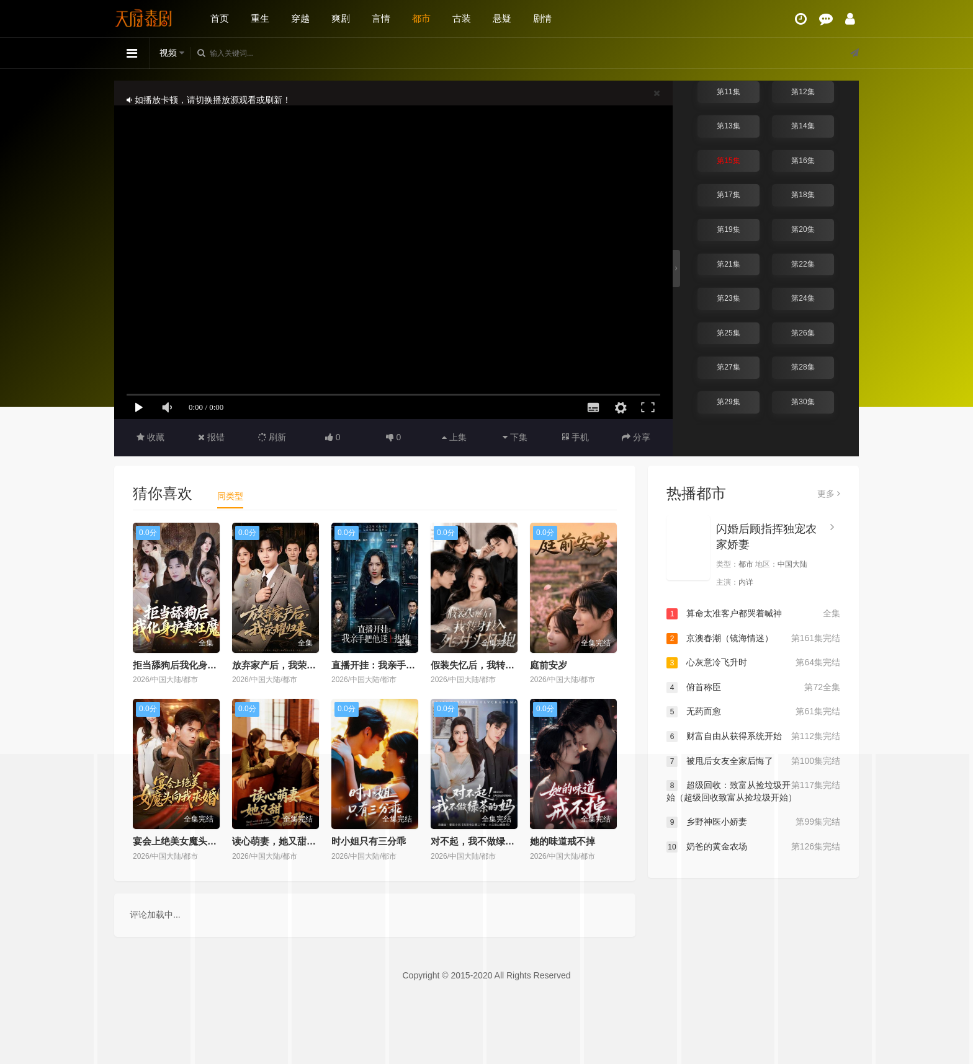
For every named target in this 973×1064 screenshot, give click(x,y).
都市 (421, 18)
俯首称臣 (753, 687)
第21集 (728, 264)
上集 (454, 437)
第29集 (728, 401)
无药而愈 (753, 712)
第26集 (802, 333)
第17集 (728, 194)
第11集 (728, 91)
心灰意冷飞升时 (753, 663)
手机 (575, 437)
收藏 (150, 437)
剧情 (542, 18)
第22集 (802, 264)
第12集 (802, 91)
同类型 (230, 496)
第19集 (728, 229)
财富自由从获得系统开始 (753, 736)
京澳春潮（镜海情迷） (753, 638)
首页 (219, 18)
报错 (211, 437)
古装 (461, 18)
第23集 (728, 298)
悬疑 (502, 18)
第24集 (802, 298)
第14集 (802, 126)
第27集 (728, 367)
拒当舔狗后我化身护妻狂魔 (188, 665)
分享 (636, 437)
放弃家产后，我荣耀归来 (283, 665)
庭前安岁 (548, 665)
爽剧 (340, 18)
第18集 (802, 194)
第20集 (802, 229)
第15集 (728, 160)
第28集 (802, 367)
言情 (381, 18)
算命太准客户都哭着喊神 (753, 614)
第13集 (728, 126)
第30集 (802, 401)
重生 (260, 18)
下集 (515, 437)
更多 (828, 494)
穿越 (300, 18)
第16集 (802, 160)
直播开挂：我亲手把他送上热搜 (396, 665)
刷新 (272, 437)
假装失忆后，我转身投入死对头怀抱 (505, 665)
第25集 (728, 333)
